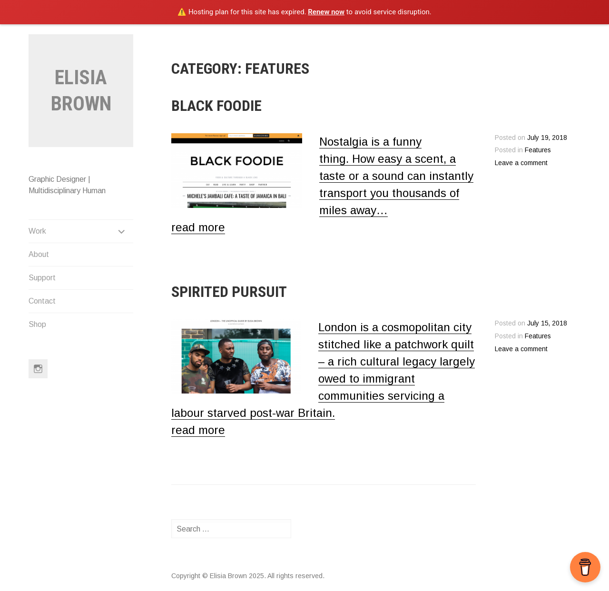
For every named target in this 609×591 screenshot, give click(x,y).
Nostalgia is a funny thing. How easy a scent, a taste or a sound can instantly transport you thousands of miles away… (396, 176)
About (39, 254)
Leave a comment (521, 163)
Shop (37, 324)
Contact (42, 301)
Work (37, 231)
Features (538, 150)
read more (198, 227)
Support (42, 278)
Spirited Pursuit (229, 292)
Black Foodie (216, 106)
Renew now (326, 12)
